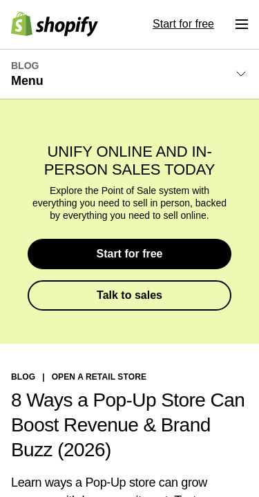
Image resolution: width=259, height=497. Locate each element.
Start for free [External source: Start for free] (183, 24)
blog (23, 377)
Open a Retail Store (99, 377)
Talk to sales (129, 295)
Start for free (129, 254)
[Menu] (241, 24)
